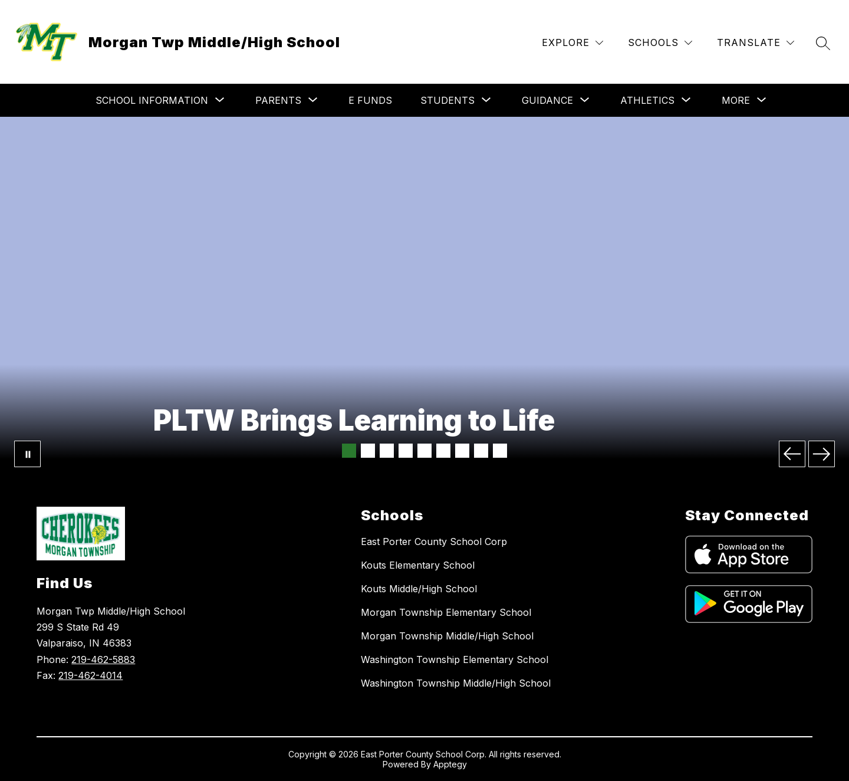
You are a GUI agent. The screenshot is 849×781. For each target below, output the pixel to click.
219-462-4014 (90, 675)
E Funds (370, 100)
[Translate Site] (755, 42)
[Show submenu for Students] (447, 100)
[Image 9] (500, 451)
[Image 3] (387, 451)
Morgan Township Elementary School (446, 612)
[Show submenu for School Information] (152, 100)
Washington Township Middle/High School (456, 683)
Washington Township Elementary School (454, 659)
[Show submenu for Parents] (278, 100)
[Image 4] (406, 451)
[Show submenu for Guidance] (547, 100)
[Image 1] (349, 451)
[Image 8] (481, 451)
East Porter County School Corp (434, 541)
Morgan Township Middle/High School (447, 636)
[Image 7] (462, 451)
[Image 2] (368, 451)
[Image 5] (424, 451)
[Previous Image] (792, 454)
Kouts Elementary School (418, 565)
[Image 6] (443, 451)
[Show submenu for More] (736, 100)
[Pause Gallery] (27, 454)
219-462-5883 (103, 659)
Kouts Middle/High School (419, 589)
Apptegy (450, 764)
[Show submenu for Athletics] (647, 100)
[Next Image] (821, 454)
